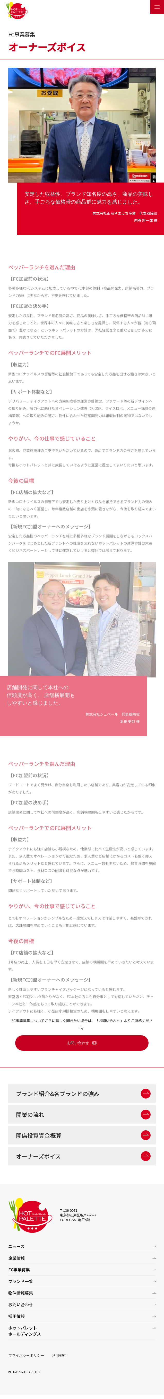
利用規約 (59, 1355)
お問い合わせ (78, 1043)
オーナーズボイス (38, 1156)
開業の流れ (30, 1114)
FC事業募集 (19, 1269)
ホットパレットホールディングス (24, 1331)
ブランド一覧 (20, 1281)
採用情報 (16, 1316)
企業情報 (16, 1258)
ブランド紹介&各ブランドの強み (57, 1093)
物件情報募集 (20, 1293)
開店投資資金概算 (38, 1135)
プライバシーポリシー (26, 1355)
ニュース (16, 1246)
